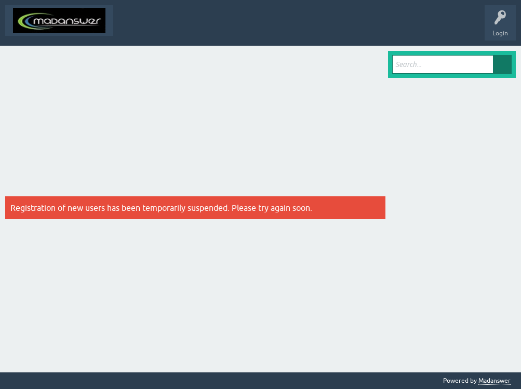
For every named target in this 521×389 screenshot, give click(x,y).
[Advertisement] (195, 123)
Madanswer (494, 380)
